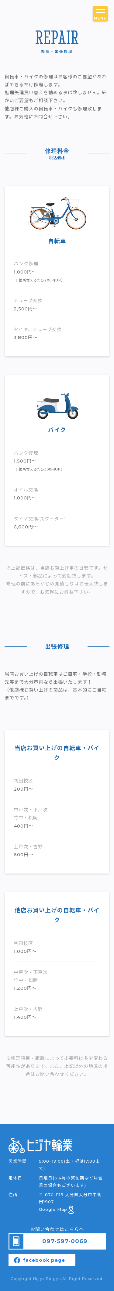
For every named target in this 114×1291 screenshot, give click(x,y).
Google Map (56, 1209)
